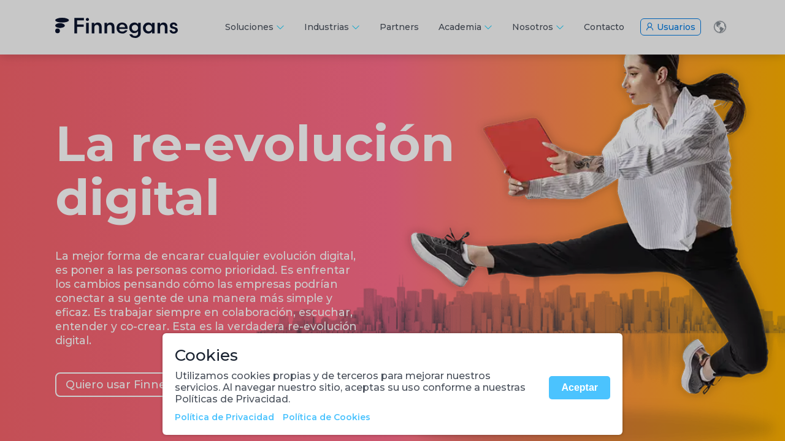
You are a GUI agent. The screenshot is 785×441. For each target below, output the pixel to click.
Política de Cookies (326, 417)
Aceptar (579, 387)
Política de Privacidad (224, 417)
